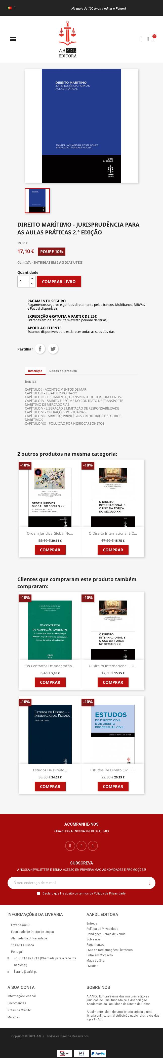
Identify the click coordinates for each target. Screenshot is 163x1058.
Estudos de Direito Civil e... (113, 770)
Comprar (50, 550)
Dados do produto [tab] (63, 371)
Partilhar (40, 349)
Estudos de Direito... (50, 770)
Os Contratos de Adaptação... (50, 665)
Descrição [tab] (35, 371)
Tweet (53, 349)
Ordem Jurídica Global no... (50, 533)
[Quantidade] (23, 281)
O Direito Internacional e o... (113, 533)
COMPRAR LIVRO (59, 281)
